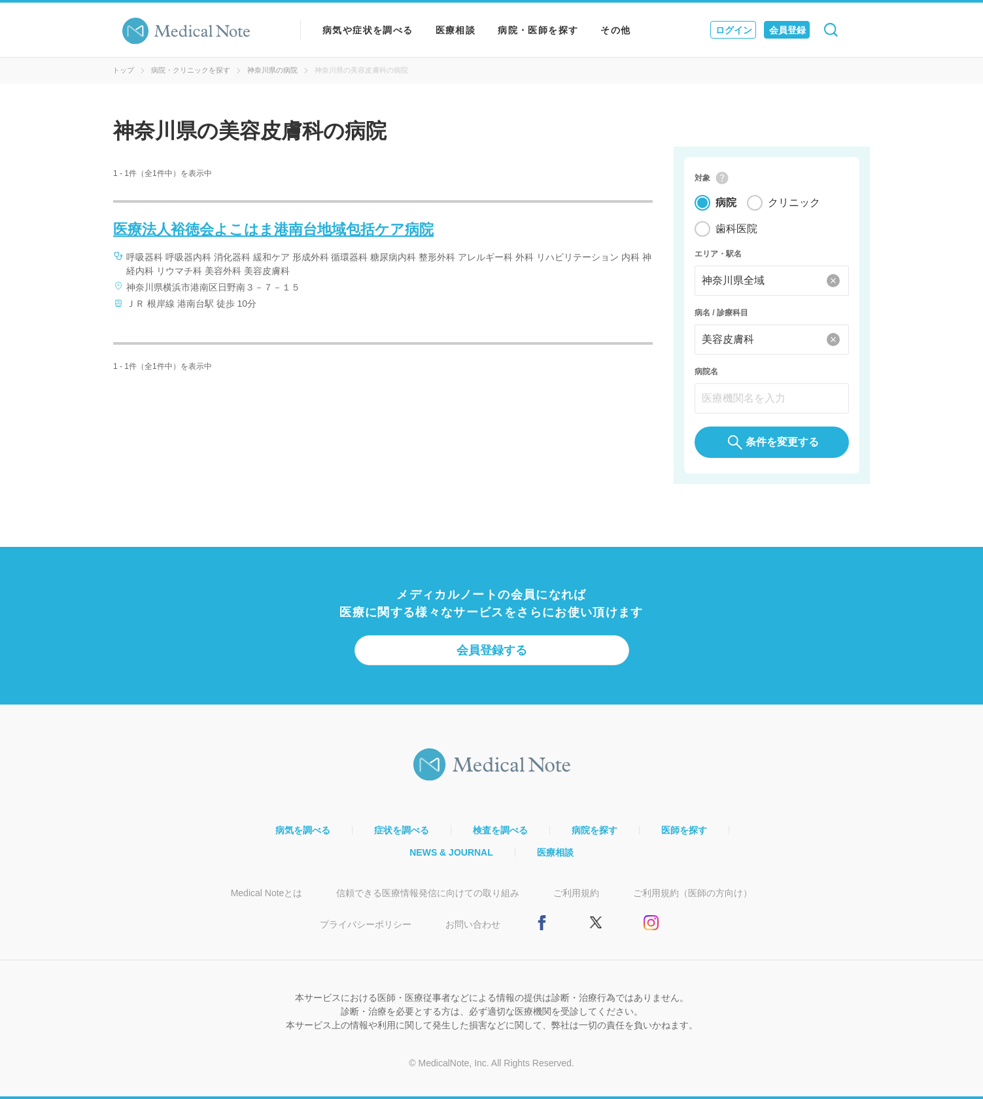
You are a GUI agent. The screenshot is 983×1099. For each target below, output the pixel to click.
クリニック (794, 202)
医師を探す (684, 830)
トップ (123, 70)
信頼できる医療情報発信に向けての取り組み (427, 893)
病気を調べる (302, 830)
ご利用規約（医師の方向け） (692, 893)
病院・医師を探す (538, 30)
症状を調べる (401, 830)
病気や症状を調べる (367, 30)
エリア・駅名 (718, 254)
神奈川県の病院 (272, 70)
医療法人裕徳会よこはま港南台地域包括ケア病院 (273, 229)
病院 (726, 202)
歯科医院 (736, 228)
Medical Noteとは (267, 893)
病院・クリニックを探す (190, 70)
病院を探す (594, 830)
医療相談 (456, 30)
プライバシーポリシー (365, 924)
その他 (615, 30)
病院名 (706, 371)
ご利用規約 (576, 893)
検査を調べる (500, 830)
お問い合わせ (472, 924)
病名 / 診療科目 (721, 313)
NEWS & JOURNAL (451, 852)
